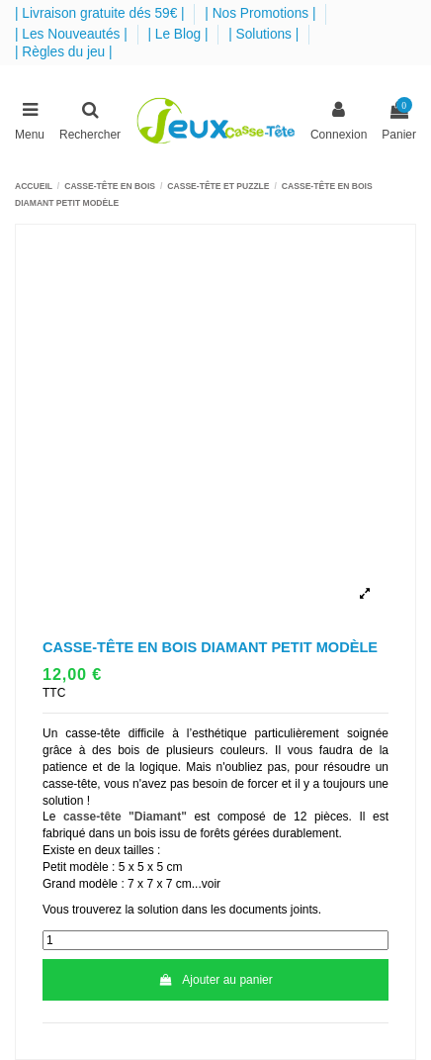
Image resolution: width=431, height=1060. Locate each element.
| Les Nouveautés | (73, 34)
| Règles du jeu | (64, 52)
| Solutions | (265, 34)
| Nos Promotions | (262, 13)
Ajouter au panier (215, 980)
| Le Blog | (179, 34)
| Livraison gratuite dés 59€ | (101, 13)
